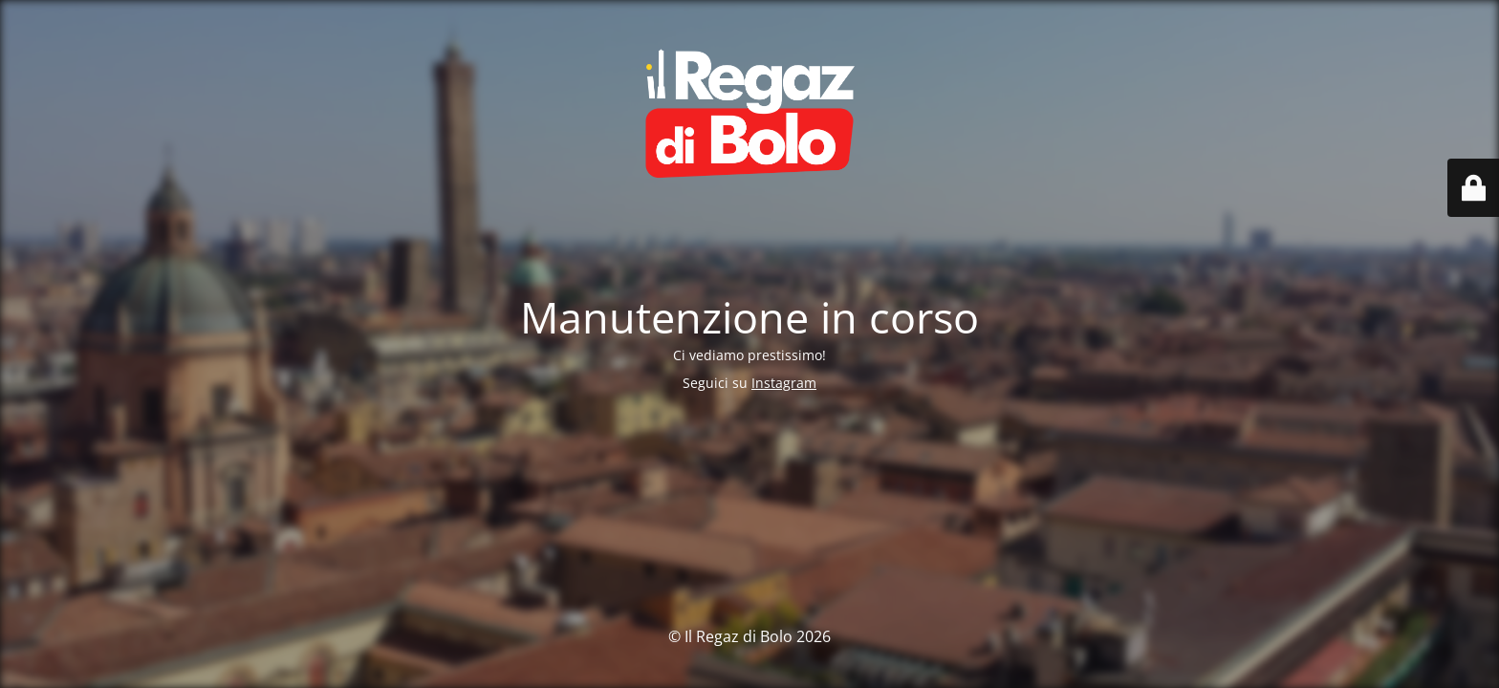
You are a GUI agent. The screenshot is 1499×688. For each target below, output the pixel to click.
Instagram (783, 383)
